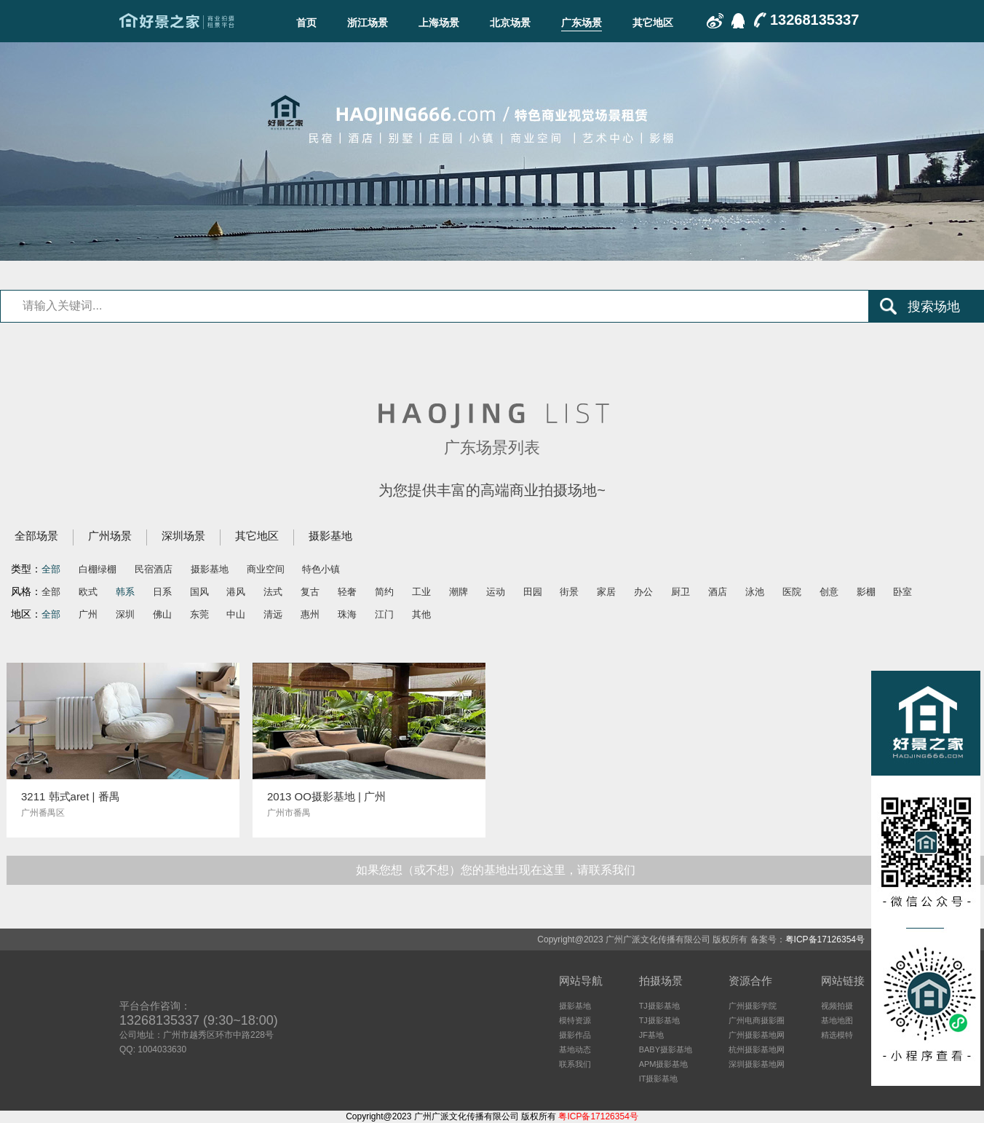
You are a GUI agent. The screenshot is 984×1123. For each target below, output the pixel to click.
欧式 (88, 591)
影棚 (866, 591)
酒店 (717, 591)
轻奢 (347, 591)
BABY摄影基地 (665, 1049)
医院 (791, 591)
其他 (421, 614)
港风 (235, 591)
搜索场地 (934, 306)
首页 (306, 22)
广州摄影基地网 (757, 1035)
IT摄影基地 (658, 1078)
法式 (272, 591)
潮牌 (458, 591)
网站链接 (843, 980)
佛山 (162, 614)
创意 (829, 591)
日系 (162, 591)
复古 (310, 591)
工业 (421, 591)
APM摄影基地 (664, 1064)
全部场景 (36, 535)
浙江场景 (367, 22)
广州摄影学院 (753, 1005)
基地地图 (837, 1020)
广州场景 (110, 535)
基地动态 (575, 1049)
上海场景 (438, 22)
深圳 (125, 614)
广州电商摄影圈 (757, 1020)
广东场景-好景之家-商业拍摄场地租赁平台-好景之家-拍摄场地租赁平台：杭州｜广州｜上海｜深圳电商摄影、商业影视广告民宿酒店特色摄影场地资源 (176, 21)
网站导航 (581, 980)
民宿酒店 (153, 569)
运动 (495, 591)
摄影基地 (330, 535)
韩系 (125, 591)
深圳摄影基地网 (757, 1064)
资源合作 (750, 980)
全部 (50, 569)
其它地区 (652, 22)
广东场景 (581, 22)
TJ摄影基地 (659, 1005)
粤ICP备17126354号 (825, 939)
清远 (272, 614)
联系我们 (575, 1064)
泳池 (754, 591)
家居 (606, 591)
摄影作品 (575, 1035)
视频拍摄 (837, 1005)
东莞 (199, 614)
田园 (532, 591)
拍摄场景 (661, 980)
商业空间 (266, 569)
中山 (235, 614)
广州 (88, 614)
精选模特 (837, 1035)
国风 (199, 591)
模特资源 (575, 1020)
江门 (384, 614)
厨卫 (680, 591)
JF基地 (651, 1035)
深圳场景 (183, 535)
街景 (569, 591)
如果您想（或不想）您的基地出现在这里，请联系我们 (495, 870)
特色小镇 (321, 569)
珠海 (347, 614)
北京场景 (510, 22)
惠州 (310, 614)
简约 (384, 591)
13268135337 (814, 20)
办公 (643, 591)
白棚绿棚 (97, 569)
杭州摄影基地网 (757, 1049)
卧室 (902, 591)
